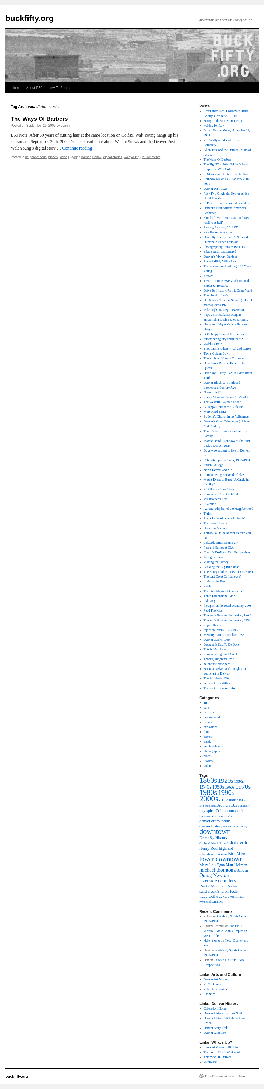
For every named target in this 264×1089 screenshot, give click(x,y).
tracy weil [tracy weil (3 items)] (207, 896)
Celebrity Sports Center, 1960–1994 (227, 460)
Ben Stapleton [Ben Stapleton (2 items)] (207, 805)
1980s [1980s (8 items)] (208, 792)
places (53, 157)
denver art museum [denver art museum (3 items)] (214, 821)
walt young (131, 157)
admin (65, 125)
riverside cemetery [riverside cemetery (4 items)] (217, 880)
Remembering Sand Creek (221, 654)
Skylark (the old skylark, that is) (224, 518)
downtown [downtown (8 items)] (215, 831)
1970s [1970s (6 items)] (243, 786)
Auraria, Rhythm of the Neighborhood (228, 509)
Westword (210, 1062)
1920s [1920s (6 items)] (225, 780)
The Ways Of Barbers (39, 119)
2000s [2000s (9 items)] (208, 798)
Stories (208, 761)
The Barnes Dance (216, 523)
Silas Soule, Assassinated (220, 252)
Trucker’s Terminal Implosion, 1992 (227, 620)
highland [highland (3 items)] (226, 848)
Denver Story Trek (216, 1028)
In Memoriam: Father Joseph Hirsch (227, 174)
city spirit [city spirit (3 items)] (207, 811)
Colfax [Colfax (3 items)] (221, 811)
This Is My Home (215, 649)
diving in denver (214, 557)
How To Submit (59, 88)
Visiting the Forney (216, 562)
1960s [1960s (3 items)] (230, 787)
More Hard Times (215, 412)
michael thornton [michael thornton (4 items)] (216, 870)
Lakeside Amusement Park (221, 542)
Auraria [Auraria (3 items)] (232, 800)
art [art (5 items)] (222, 799)
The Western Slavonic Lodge (222, 402)
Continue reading (80, 148)
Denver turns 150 (215, 1033)
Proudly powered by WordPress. (225, 1076)
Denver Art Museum (217, 979)
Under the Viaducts (216, 528)
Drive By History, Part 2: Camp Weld (228, 290)
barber (86, 157)
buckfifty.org (29, 18)
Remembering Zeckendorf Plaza (224, 475)
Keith (207, 586)
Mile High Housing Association (224, 310)
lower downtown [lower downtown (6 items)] (221, 858)
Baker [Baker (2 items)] (242, 800)
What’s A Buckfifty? (217, 683)
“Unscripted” (212, 392)
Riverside (210, 504)
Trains (208, 513)
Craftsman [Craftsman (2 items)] (205, 815)
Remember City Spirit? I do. (222, 494)
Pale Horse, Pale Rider (218, 232)
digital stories (112, 157)
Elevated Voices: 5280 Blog (221, 1047)
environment (212, 717)
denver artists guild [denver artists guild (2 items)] (223, 815)
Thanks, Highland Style (219, 659)
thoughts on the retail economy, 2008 (228, 606)
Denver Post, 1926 (216, 188)
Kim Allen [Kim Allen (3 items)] (236, 853)
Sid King (209, 601)
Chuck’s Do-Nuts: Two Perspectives (227, 552)
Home (16, 88)
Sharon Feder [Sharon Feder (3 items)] (228, 891)
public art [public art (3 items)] (241, 870)
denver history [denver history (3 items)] (211, 826)
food (207, 732)
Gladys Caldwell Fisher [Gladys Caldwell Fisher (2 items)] (213, 843)
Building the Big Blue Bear (221, 567)
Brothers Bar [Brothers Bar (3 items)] (226, 805)
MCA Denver (212, 984)
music (207, 741)
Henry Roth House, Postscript (223, 121)
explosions (210, 727)
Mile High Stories (215, 989)
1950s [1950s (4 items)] (218, 787)
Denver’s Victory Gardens (220, 256)
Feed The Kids (213, 610)
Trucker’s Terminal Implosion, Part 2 (228, 615)
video (63, 157)
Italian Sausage (213, 465)
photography (212, 751)
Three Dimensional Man (219, 596)
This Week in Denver (217, 1057)
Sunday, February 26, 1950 (221, 227)
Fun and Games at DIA (219, 547)
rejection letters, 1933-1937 (221, 630)
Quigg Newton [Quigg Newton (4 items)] (214, 875)
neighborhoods (35, 157)
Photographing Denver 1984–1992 (226, 247)
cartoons (209, 712)
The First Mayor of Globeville (223, 591)
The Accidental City (217, 678)
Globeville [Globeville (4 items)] (237, 842)
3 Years (208, 276)
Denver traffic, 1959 (217, 639)
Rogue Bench (212, 625)
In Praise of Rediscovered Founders (227, 203)
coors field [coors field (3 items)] (236, 811)
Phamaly (209, 994)
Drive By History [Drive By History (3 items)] (213, 837)
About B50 (34, 88)
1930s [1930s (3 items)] (239, 781)
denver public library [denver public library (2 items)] (235, 826)
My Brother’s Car (215, 499)
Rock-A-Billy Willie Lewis (221, 261)
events (208, 722)
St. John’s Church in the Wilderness (227, 416)
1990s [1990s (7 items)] (226, 792)
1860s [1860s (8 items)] (208, 780)
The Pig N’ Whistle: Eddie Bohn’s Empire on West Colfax (225, 931)
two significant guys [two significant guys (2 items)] (211, 901)
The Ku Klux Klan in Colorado (224, 358)
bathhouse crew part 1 (218, 664)
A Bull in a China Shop (219, 489)
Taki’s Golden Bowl (217, 353)
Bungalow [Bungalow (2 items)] (244, 805)
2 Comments (151, 157)
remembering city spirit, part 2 (223, 339)
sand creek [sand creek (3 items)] (208, 891)
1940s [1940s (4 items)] (205, 787)
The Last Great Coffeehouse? (223, 576)
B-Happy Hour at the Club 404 (224, 407)
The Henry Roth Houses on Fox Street (228, 572)
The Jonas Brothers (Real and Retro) (227, 349)
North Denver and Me (218, 470)
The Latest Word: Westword (222, 1052)
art (205, 703)
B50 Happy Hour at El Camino (224, 334)
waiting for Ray (214, 125)
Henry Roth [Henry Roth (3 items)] (208, 848)
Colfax (97, 157)
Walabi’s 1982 (213, 344)
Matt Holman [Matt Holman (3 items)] (236, 865)
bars (206, 707)
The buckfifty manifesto (219, 688)
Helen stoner (212, 940)
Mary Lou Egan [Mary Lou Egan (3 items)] (212, 865)
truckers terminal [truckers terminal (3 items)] (230, 896)
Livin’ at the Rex (214, 581)
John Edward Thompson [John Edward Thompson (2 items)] (213, 853)
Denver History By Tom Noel (223, 1013)
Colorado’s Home (215, 1008)
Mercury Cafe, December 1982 (224, 635)
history (208, 736)
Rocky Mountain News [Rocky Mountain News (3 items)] (218, 886)
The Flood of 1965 (216, 295)
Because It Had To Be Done (222, 644)
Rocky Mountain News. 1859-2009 (226, 397)
